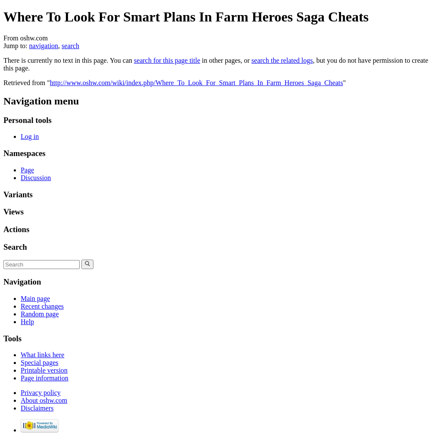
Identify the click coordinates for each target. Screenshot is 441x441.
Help (27, 321)
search (70, 45)
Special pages (40, 362)
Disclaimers (37, 408)
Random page (40, 314)
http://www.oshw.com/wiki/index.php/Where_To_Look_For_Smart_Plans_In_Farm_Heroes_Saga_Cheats (196, 82)
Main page (35, 298)
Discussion (36, 177)
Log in (30, 136)
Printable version (44, 370)
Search (15, 246)
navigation (44, 45)
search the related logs (282, 60)
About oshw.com (44, 400)
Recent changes (42, 306)
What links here (42, 354)
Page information (44, 378)
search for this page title (167, 60)
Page (27, 170)
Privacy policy (41, 392)
